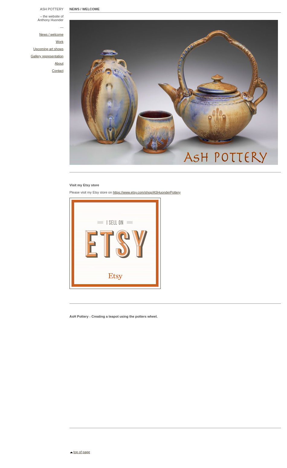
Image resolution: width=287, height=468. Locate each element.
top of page (81, 452)
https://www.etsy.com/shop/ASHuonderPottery (147, 192)
